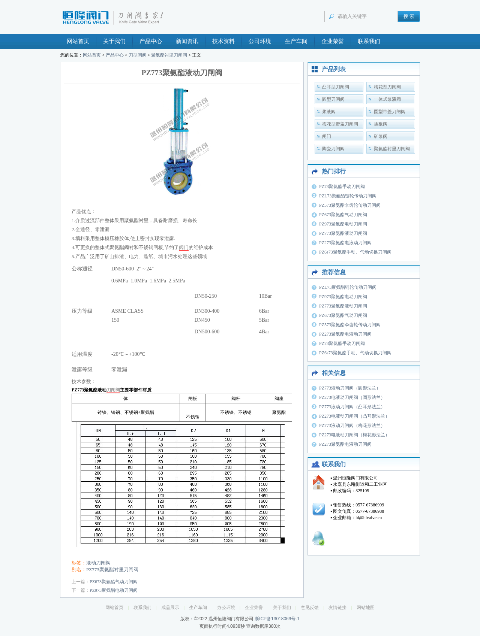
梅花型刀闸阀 (387, 87)
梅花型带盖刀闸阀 (340, 124)
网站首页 (78, 41)
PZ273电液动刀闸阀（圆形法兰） (352, 397)
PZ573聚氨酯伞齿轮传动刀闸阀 (350, 205)
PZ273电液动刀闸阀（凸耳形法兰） (354, 416)
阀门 (184, 247)
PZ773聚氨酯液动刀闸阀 (343, 233)
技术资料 (223, 41)
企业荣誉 (332, 41)
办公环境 (226, 607)
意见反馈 (310, 607)
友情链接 (337, 607)
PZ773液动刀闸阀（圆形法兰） (350, 388)
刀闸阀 (113, 390)
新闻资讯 (187, 41)
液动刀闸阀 (98, 563)
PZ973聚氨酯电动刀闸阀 (114, 590)
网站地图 (366, 607)
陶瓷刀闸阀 (333, 148)
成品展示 (170, 607)
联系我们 (369, 41)
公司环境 (260, 41)
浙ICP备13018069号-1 (277, 618)
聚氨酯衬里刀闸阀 (169, 55)
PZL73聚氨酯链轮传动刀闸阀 (347, 196)
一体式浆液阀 (387, 99)
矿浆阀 (380, 136)
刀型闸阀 (138, 55)
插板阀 (380, 124)
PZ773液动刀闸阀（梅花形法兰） (352, 425)
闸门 (326, 136)
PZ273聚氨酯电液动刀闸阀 (345, 242)
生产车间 (296, 41)
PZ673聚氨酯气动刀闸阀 (114, 581)
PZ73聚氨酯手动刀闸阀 (342, 186)
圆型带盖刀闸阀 (389, 111)
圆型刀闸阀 (333, 99)
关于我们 (114, 41)
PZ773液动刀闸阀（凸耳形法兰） (352, 406)
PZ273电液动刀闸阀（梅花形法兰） (354, 434)
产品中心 (151, 41)
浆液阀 (329, 111)
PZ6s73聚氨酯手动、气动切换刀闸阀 (355, 252)
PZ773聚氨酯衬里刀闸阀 (112, 569)
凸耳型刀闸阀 (335, 87)
